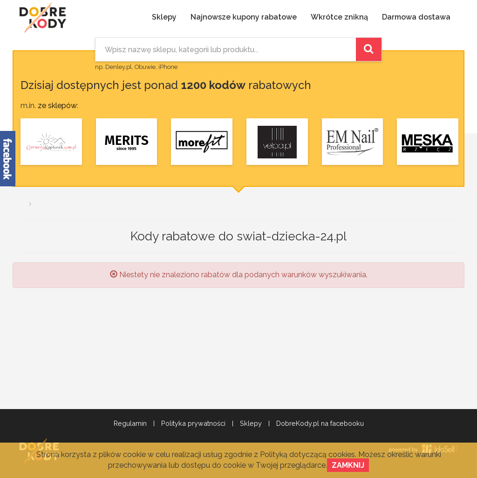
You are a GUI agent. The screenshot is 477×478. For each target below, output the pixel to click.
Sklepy (164, 17)
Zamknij (348, 465)
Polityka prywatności (193, 423)
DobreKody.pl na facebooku (320, 423)
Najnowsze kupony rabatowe (244, 17)
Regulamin (130, 423)
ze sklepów (57, 105)
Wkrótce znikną (339, 17)
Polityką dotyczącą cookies (307, 454)
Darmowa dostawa (416, 17)
